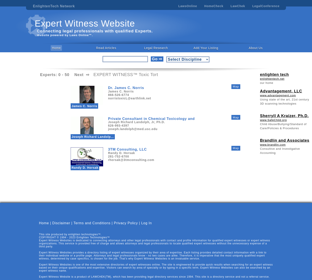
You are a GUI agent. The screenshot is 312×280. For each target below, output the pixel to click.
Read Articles (106, 48)
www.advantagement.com (278, 95)
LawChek (238, 6)
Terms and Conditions (91, 227)
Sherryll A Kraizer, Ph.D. (284, 116)
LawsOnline (187, 6)
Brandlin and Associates (284, 140)
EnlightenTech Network (54, 6)
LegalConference (266, 6)
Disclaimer (61, 227)
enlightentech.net (272, 78)
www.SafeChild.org (273, 120)
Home (56, 48)
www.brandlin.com (273, 144)
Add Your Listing (205, 48)
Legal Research (156, 48)
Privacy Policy (126, 227)
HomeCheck (213, 6)
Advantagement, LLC (281, 91)
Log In (146, 227)
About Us (256, 48)
